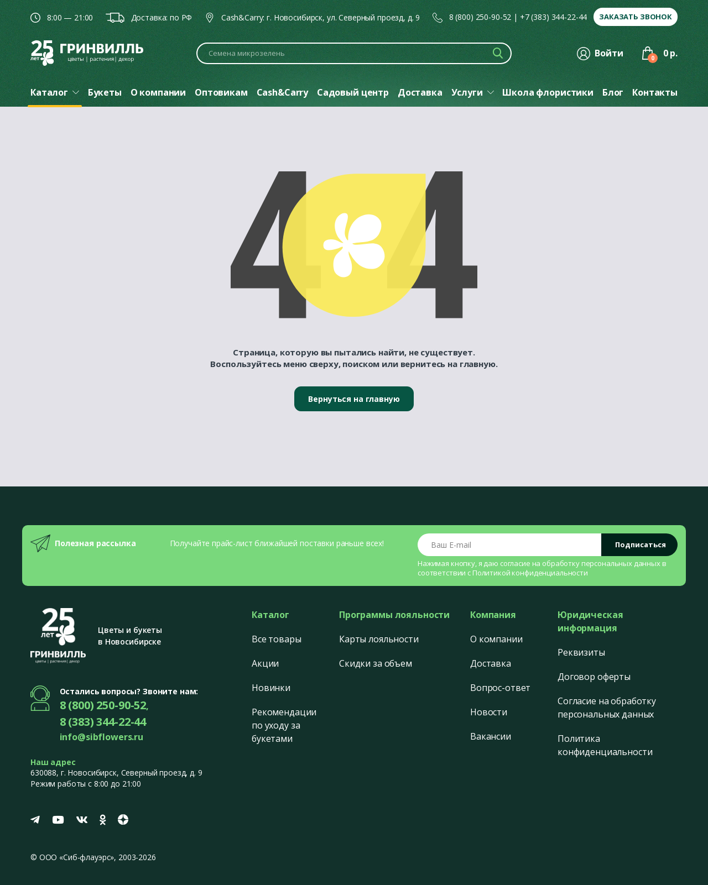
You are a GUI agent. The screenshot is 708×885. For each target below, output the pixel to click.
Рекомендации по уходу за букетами (284, 725)
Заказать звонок (635, 17)
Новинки (271, 688)
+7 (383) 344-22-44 (553, 17)
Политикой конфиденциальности (530, 573)
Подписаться (640, 544)
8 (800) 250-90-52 (480, 17)
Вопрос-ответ (500, 688)
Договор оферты (594, 677)
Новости (488, 712)
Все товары (276, 639)
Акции (265, 663)
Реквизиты (581, 652)
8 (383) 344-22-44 (103, 721)
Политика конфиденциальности (605, 745)
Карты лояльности (379, 639)
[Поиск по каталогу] (354, 53)
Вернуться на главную (353, 399)
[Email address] (510, 544)
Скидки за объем (375, 663)
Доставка (490, 663)
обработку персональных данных (601, 563)
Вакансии (490, 736)
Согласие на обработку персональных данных (607, 707)
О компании (496, 639)
